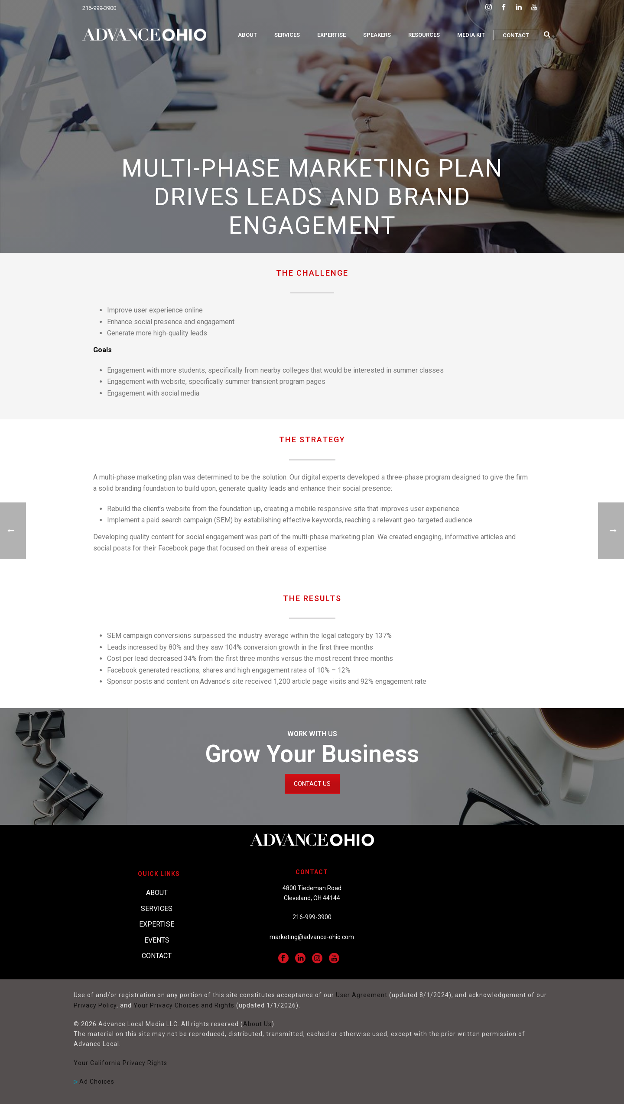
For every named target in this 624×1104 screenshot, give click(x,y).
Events (156, 940)
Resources (424, 35)
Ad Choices (94, 1081)
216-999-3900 (99, 8)
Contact (516, 35)
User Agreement (361, 994)
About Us (257, 1023)
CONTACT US (312, 783)
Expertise (331, 35)
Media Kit (471, 35)
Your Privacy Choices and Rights (183, 1005)
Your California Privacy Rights (120, 1062)
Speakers (377, 35)
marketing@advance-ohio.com (312, 936)
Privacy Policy (95, 1005)
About (247, 35)
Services (287, 35)
